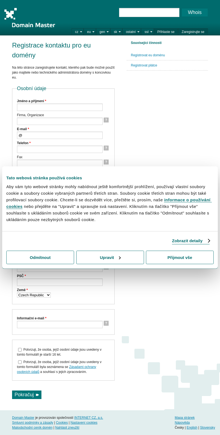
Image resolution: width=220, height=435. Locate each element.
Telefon (24, 143)
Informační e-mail (31, 318)
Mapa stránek (185, 418)
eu (89, 32)
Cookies (62, 423)
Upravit (110, 257)
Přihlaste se (166, 32)
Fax (19, 157)
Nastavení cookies (83, 423)
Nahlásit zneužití (67, 428)
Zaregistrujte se (193, 32)
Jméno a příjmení (31, 101)
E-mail (23, 129)
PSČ (21, 276)
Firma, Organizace (30, 115)
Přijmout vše (179, 257)
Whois (195, 12)
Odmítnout (40, 257)
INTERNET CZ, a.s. (88, 418)
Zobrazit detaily (187, 240)
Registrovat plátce (144, 65)
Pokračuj (24, 394)
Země (22, 290)
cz (76, 32)
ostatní (131, 32)
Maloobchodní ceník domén (32, 428)
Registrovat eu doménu (148, 55)
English (192, 428)
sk (115, 32)
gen (102, 32)
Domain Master (29, 17)
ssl (147, 32)
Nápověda (182, 423)
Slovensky (207, 428)
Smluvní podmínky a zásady (32, 423)
